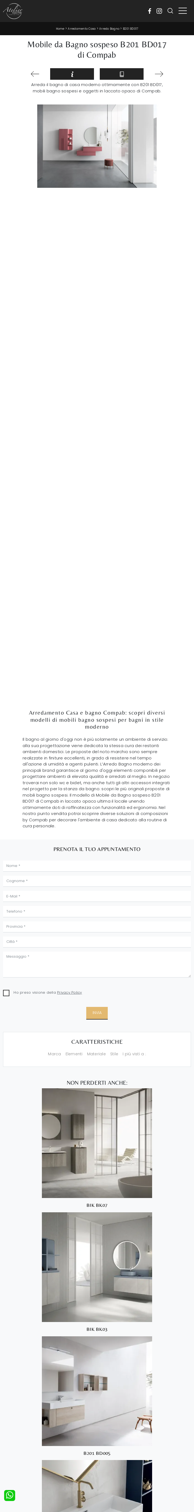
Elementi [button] (74, 1054)
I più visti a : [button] (134, 1054)
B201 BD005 (97, 1453)
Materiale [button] (96, 1054)
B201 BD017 (130, 29)
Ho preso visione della (48, 992)
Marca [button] (54, 1054)
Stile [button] (114, 1054)
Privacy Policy (69, 992)
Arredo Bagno (109, 29)
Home (60, 29)
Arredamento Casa (82, 29)
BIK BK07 (97, 1205)
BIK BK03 (97, 1329)
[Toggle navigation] (183, 11)
